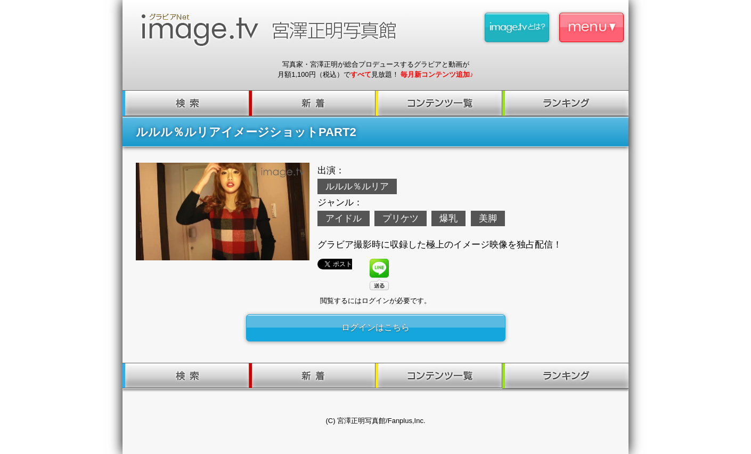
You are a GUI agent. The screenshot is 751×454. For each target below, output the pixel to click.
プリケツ (400, 218)
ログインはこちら (375, 327)
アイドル (343, 218)
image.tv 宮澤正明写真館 (273, 29)
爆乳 (448, 218)
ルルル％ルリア (357, 186)
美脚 (488, 218)
